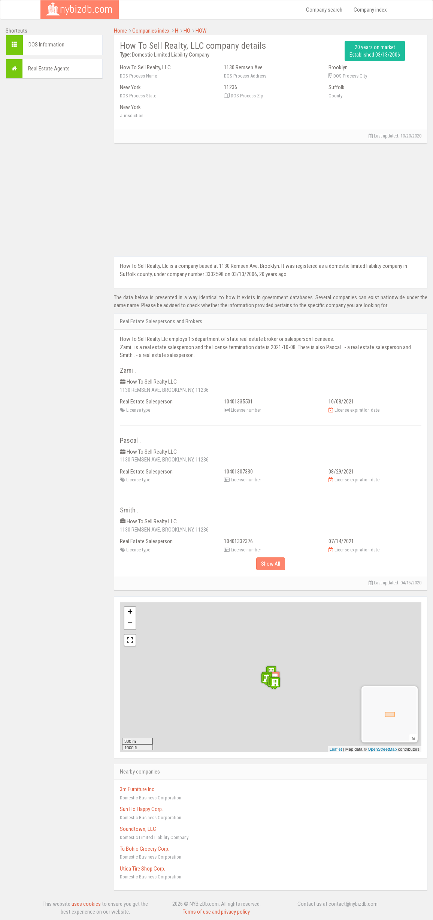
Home (120, 30)
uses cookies (86, 904)
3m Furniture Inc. (137, 789)
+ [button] (130, 612)
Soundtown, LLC (138, 829)
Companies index (151, 30)
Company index (370, 9)
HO (187, 30)
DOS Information (46, 44)
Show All (270, 564)
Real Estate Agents (49, 68)
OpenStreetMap (382, 749)
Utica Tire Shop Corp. (142, 868)
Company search (324, 9)
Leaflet (336, 749)
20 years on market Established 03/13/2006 (374, 51)
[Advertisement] (54, 196)
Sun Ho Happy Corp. (141, 809)
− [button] (130, 623)
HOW (201, 30)
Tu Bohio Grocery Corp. (144, 848)
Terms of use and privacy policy (216, 911)
